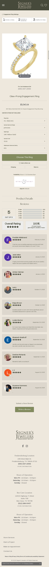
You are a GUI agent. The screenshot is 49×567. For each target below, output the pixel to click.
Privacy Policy (16, 556)
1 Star (20, 217)
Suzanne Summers (19, 385)
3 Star (20, 213)
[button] (42, 5)
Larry (14, 287)
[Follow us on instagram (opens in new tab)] (27, 446)
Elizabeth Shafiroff (19, 337)
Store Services (9, 537)
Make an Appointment (12, 546)
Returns (36, 167)
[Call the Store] (24, 464)
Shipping (13, 167)
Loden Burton (17, 320)
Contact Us (8, 551)
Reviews (24, 204)
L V (13, 370)
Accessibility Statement (37, 556)
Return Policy (8, 556)
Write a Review (24, 410)
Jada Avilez (16, 255)
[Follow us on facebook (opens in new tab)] (23, 446)
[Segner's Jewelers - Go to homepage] (24, 435)
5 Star (20, 209)
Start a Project (9, 542)
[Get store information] (25, 466)
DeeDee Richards (18, 355)
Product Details (24, 199)
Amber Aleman (18, 272)
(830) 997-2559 (24, 89)
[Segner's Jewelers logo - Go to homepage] (24, 5)
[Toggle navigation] (3, 5)
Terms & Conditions (25, 556)
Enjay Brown (17, 303)
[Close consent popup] (40, 563)
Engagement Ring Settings (11, 14)
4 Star (20, 211)
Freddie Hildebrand (19, 237)
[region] (24, 56)
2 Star (20, 215)
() (44, 209)
